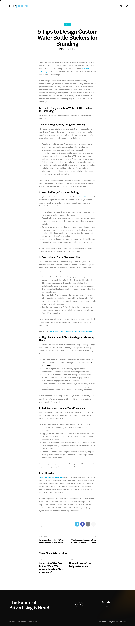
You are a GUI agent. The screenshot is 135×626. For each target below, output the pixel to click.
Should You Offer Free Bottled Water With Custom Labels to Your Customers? (51, 568)
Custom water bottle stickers (51, 477)
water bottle (82, 197)
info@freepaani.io (109, 607)
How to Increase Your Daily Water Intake (80, 565)
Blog (67, 24)
